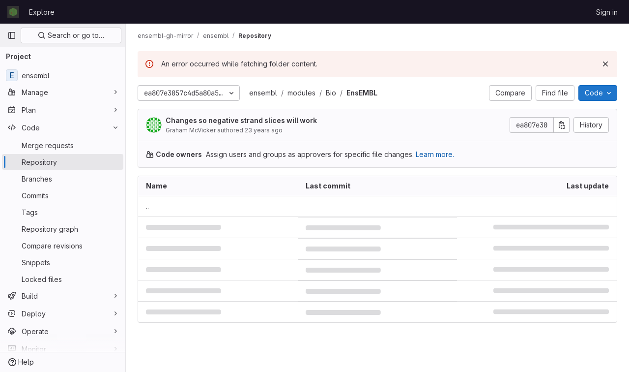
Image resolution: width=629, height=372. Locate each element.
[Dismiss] (605, 64)
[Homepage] (13, 12)
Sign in (607, 12)
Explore (42, 12)
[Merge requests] (62, 145)
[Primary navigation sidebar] (12, 35)
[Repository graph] (62, 229)
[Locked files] (62, 279)
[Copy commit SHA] (562, 125)
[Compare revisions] (62, 245)
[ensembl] (62, 75)
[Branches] (62, 178)
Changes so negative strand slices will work (241, 120)
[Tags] (62, 212)
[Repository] (62, 162)
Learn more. (435, 154)
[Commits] (62, 195)
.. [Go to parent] (147, 206)
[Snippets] (62, 262)
